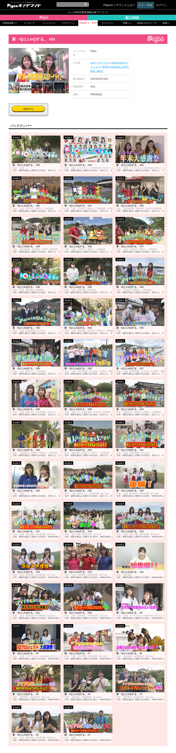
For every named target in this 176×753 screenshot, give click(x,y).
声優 (127, 23)
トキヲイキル (103, 62)
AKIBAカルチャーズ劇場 (146, 23)
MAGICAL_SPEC (119, 67)
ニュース (49, 23)
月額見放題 (9, 23)
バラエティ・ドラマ (88, 23)
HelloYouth (117, 62)
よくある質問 (140, 745)
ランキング (29, 23)
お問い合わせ (48, 745)
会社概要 (33, 745)
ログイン (155, 52)
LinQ (93, 62)
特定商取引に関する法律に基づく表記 (108, 745)
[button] (65, 51)
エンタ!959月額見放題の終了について (88, 12)
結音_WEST (96, 71)
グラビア (68, 23)
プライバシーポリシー (71, 745)
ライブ (108, 23)
